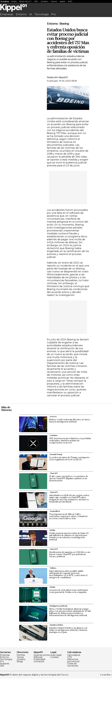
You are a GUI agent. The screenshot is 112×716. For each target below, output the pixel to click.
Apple (62, 1)
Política (53, 605)
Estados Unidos (56, 662)
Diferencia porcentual (73, 698)
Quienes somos (42, 693)
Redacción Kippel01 (57, 115)
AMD (70, 1)
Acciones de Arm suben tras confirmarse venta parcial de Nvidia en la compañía (68, 628)
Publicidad (39, 697)
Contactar (39, 699)
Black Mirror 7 (25, 1)
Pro (53, 14)
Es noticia (5, 1)
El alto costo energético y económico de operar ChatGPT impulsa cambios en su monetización (68, 515)
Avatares (4, 701)
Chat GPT (54, 511)
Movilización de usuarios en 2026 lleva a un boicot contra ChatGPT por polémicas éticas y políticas (69, 591)
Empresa (5, 693)
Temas (20, 695)
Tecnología (41, 14)
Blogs (20, 699)
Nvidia (14, 1)
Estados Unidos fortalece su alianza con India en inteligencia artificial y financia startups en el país (68, 667)
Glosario (21, 697)
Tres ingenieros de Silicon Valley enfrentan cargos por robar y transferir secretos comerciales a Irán (68, 553)
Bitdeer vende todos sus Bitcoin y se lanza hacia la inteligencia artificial (69, 458)
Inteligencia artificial (58, 643)
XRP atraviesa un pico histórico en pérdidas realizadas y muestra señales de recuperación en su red (70, 478)
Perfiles (21, 693)
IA (30, 14)
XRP (36, 1)
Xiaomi (54, 1)
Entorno (21, 14)
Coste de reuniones (72, 702)
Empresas (6, 14)
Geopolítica (55, 549)
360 (2, 703)
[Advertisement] (56, 38)
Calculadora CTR (73, 694)
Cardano (44, 1)
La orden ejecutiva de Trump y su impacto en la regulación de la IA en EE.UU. (69, 496)
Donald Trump (56, 492)
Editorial (38, 695)
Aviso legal (56, 693)
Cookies (54, 695)
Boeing (64, 61)
